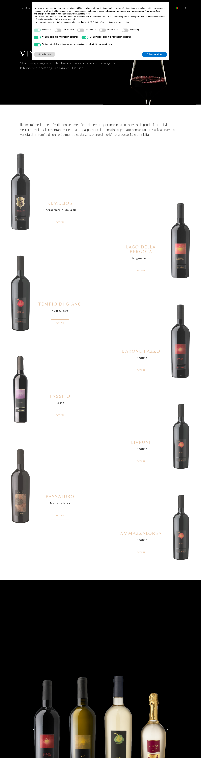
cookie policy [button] (83, 14)
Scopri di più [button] (44, 54)
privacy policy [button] (139, 8)
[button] (33, 729)
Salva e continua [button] (155, 54)
